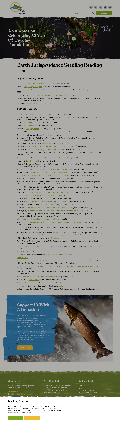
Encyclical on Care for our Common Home (45, 195)
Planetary (21, 286)
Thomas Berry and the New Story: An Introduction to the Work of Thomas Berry (58, 211)
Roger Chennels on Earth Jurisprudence (75, 235)
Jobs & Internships (86, 390)
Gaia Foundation (58, 238)
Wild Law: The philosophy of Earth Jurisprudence (45, 132)
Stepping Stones (32, 129)
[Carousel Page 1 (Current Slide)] (54, 56)
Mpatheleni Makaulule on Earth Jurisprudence (37, 235)
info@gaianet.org (20, 394)
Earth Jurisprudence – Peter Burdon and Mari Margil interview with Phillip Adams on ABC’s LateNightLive (58, 266)
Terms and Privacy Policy (89, 392)
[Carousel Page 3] (58, 56)
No (32, 418)
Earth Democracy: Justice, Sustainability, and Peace (45, 201)
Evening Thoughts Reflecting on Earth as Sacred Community (48, 90)
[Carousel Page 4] (61, 56)
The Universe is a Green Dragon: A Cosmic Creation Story (50, 208)
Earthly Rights (31, 161)
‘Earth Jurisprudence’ (33, 178)
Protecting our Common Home (54, 255)
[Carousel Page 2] (56, 56)
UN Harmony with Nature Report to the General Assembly (40, 219)
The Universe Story (31, 126)
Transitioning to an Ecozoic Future (37, 246)
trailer (61, 286)
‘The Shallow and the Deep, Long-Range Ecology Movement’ (49, 192)
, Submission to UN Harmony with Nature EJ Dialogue (53, 158)
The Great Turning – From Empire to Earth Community (50, 172)
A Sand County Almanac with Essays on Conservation (48, 175)
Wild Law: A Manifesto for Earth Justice (41, 103)
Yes (15, 418)
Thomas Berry (22, 251)
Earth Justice (34, 280)
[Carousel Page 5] (63, 56)
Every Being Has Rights (33, 87)
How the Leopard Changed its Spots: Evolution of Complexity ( (52, 146)
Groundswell (48, 135)
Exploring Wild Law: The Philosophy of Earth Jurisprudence (48, 95)
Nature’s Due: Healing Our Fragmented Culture (46, 149)
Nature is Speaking (24, 283)
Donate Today (24, 348)
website (90, 246)
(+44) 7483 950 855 (19, 392)
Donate (82, 386)
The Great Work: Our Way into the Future (37, 84)
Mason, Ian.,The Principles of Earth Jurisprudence (36, 277)
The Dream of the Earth (33, 122)
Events (81, 388)
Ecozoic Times (22, 258)
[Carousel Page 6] (65, 56)
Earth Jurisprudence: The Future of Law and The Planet (46, 169)
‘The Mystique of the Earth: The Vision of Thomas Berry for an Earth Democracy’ (56, 222)
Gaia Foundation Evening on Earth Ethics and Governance (40, 261)
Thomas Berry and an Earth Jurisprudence (40, 114)
